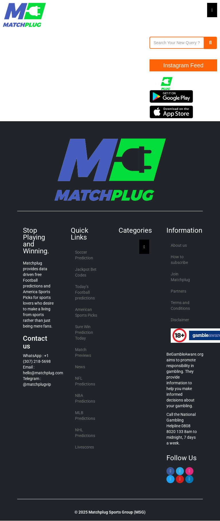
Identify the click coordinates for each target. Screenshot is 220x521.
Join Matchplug (180, 277)
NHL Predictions (85, 433)
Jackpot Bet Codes (86, 272)
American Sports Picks (86, 312)
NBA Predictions (85, 398)
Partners (178, 291)
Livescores (84, 447)
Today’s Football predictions (85, 292)
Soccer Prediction (84, 255)
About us (179, 245)
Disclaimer (180, 320)
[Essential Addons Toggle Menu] (212, 10)
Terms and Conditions (180, 305)
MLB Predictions (85, 415)
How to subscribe (179, 259)
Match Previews (83, 352)
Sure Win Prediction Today (84, 332)
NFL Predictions (85, 381)
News (80, 367)
